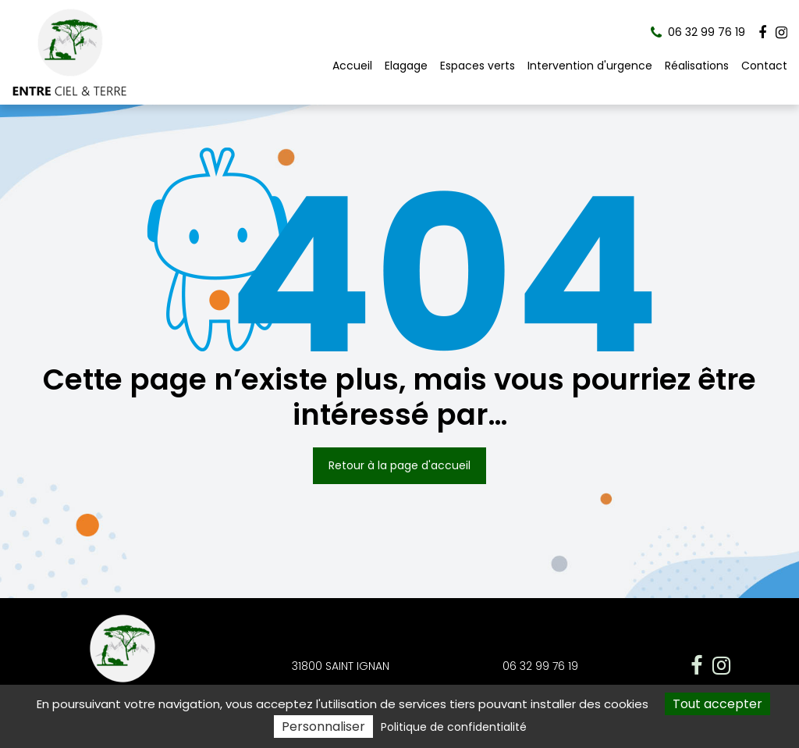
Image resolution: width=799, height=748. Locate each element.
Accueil (352, 65)
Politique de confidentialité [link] (454, 727)
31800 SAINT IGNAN (340, 666)
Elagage (406, 65)
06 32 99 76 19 (540, 666)
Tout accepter (717, 704)
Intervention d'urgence (589, 65)
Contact (764, 65)
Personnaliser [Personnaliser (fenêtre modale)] (323, 727)
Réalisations (697, 65)
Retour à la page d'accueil (399, 465)
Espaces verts (477, 65)
